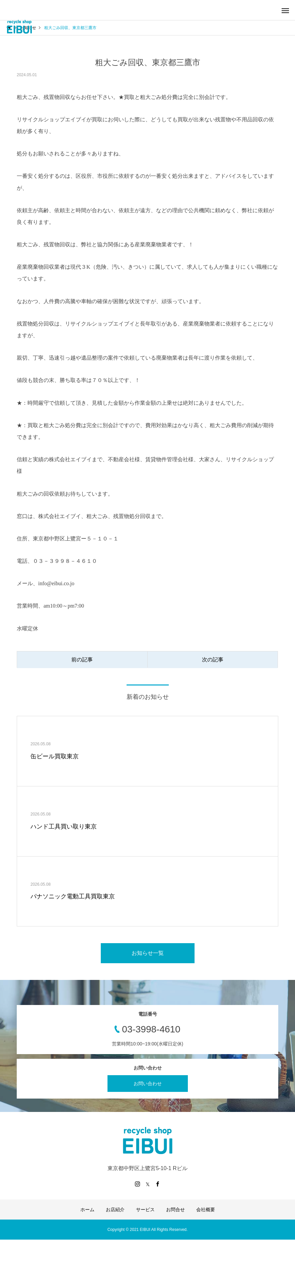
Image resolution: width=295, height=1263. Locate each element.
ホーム (87, 1209)
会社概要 (205, 1209)
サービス (145, 1209)
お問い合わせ (148, 1083)
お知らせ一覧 (148, 953)
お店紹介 (115, 1209)
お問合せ (175, 1209)
